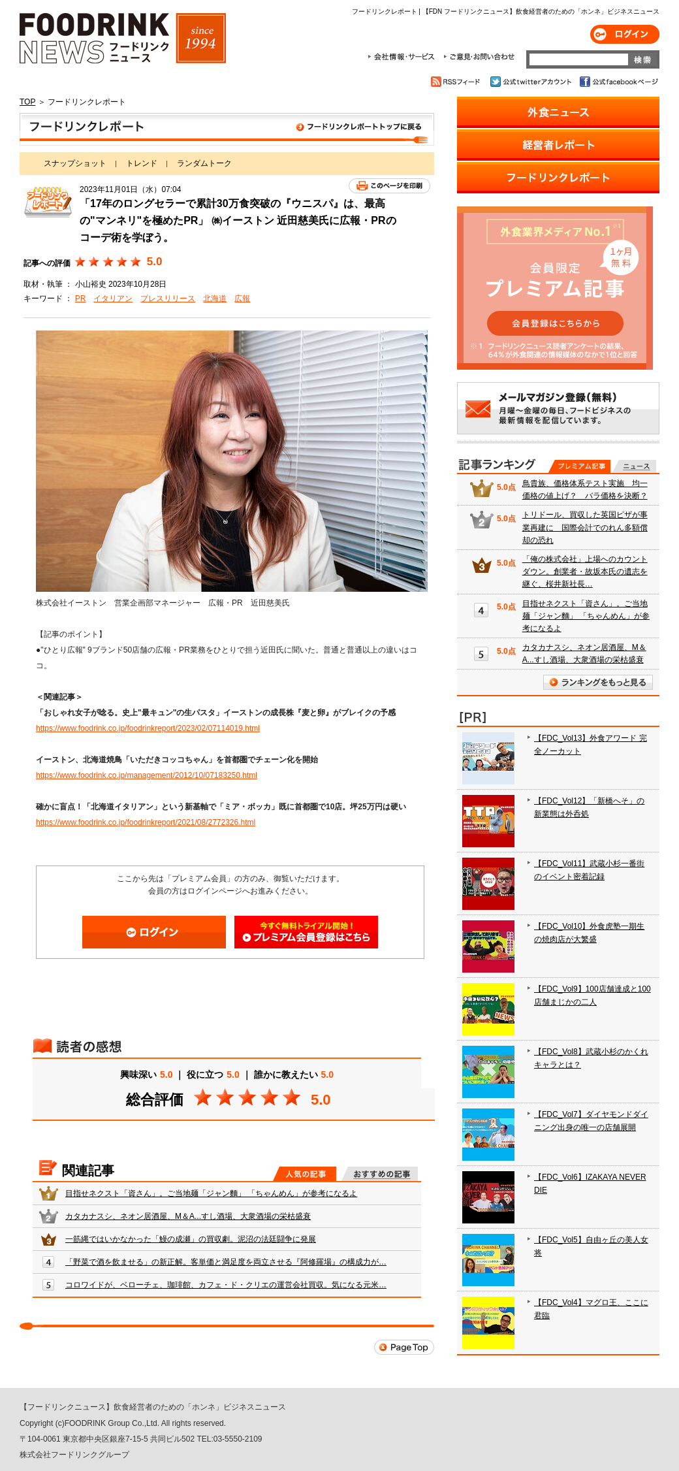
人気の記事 (304, 1174)
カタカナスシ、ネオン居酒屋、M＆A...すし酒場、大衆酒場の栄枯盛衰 (188, 1216)
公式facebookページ (617, 81)
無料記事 (634, 466)
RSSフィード (457, 81)
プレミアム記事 (579, 466)
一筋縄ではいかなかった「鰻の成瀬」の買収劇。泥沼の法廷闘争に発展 (190, 1239)
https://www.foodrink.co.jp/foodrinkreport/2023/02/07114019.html (148, 728)
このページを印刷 (389, 185)
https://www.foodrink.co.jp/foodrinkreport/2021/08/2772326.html (145, 822)
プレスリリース (167, 298)
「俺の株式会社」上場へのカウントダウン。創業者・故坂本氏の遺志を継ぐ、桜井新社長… (585, 572)
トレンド (141, 163)
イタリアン (113, 298)
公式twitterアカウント (531, 81)
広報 (242, 298)
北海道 (215, 298)
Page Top (404, 1347)
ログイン (624, 34)
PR (80, 298)
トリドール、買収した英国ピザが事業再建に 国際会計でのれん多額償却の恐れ (585, 527)
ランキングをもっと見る (598, 682)
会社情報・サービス (403, 57)
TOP (27, 101)
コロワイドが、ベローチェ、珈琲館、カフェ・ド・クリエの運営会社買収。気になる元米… (226, 1284)
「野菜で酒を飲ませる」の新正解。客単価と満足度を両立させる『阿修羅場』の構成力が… (226, 1262)
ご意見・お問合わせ (478, 57)
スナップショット (75, 163)
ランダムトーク (204, 163)
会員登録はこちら (306, 932)
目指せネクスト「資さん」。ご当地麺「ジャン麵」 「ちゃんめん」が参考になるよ (211, 1193)
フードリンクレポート (227, 129)
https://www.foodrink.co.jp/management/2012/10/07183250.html (146, 775)
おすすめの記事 (379, 1174)
